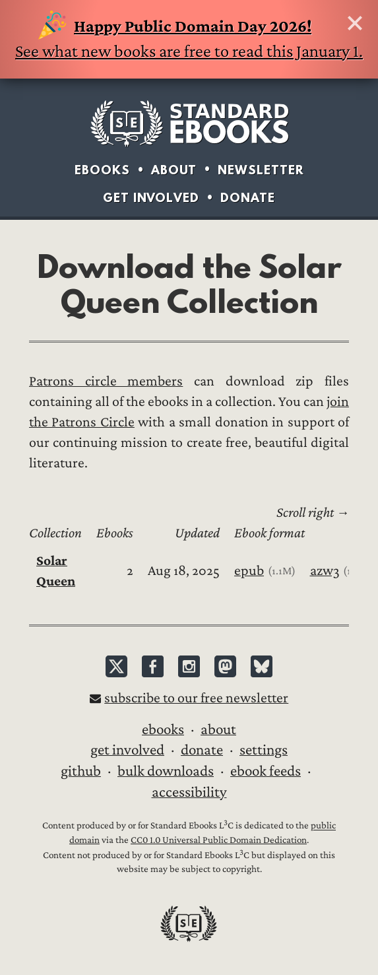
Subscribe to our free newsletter (196, 698)
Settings (263, 750)
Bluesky (261, 666)
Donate (247, 197)
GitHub (81, 771)
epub (249, 571)
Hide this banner (355, 23)
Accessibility (189, 792)
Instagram (189, 666)
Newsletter (261, 169)
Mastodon (225, 666)
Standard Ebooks (189, 123)
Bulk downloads (165, 771)
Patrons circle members (106, 381)
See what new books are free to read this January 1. (189, 37)
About (174, 169)
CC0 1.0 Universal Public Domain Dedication (219, 840)
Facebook (153, 666)
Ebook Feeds (265, 771)
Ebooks (102, 169)
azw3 (325, 571)
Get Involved (151, 197)
